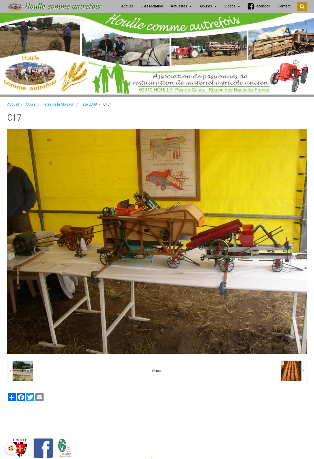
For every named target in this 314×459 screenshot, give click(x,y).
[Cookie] (11, 448)
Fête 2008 (89, 104)
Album (30, 104)
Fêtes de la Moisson (58, 104)
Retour (157, 371)
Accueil (13, 104)
